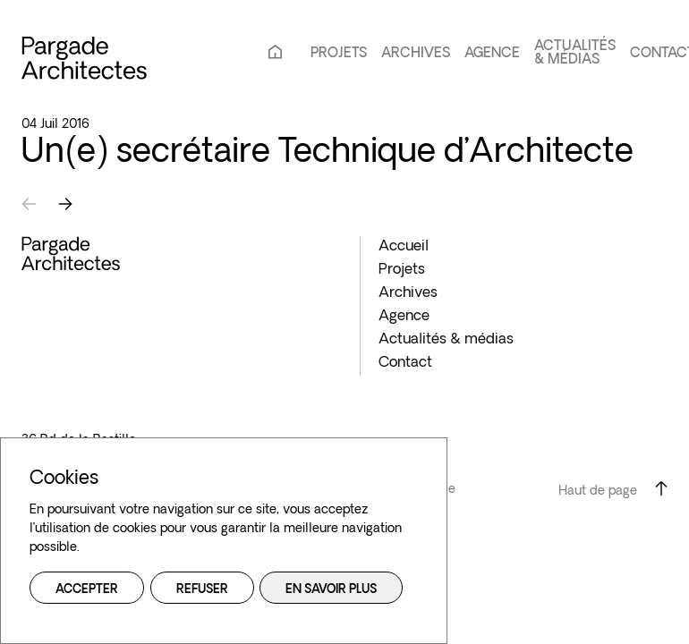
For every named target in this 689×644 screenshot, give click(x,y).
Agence (492, 54)
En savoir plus (331, 590)
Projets (338, 54)
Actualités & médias (575, 53)
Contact (405, 363)
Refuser (202, 590)
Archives (415, 54)
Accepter (86, 590)
